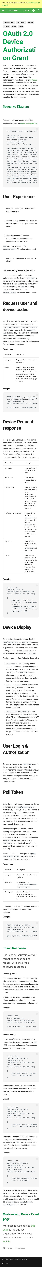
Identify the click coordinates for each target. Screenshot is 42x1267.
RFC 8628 (33, 80)
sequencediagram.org (28, 123)
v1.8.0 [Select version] (25, 10)
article (6, 1241)
